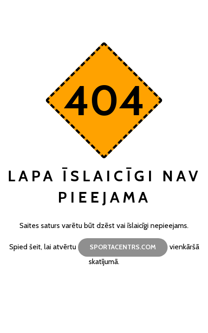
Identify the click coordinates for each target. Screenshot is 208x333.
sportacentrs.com (123, 247)
